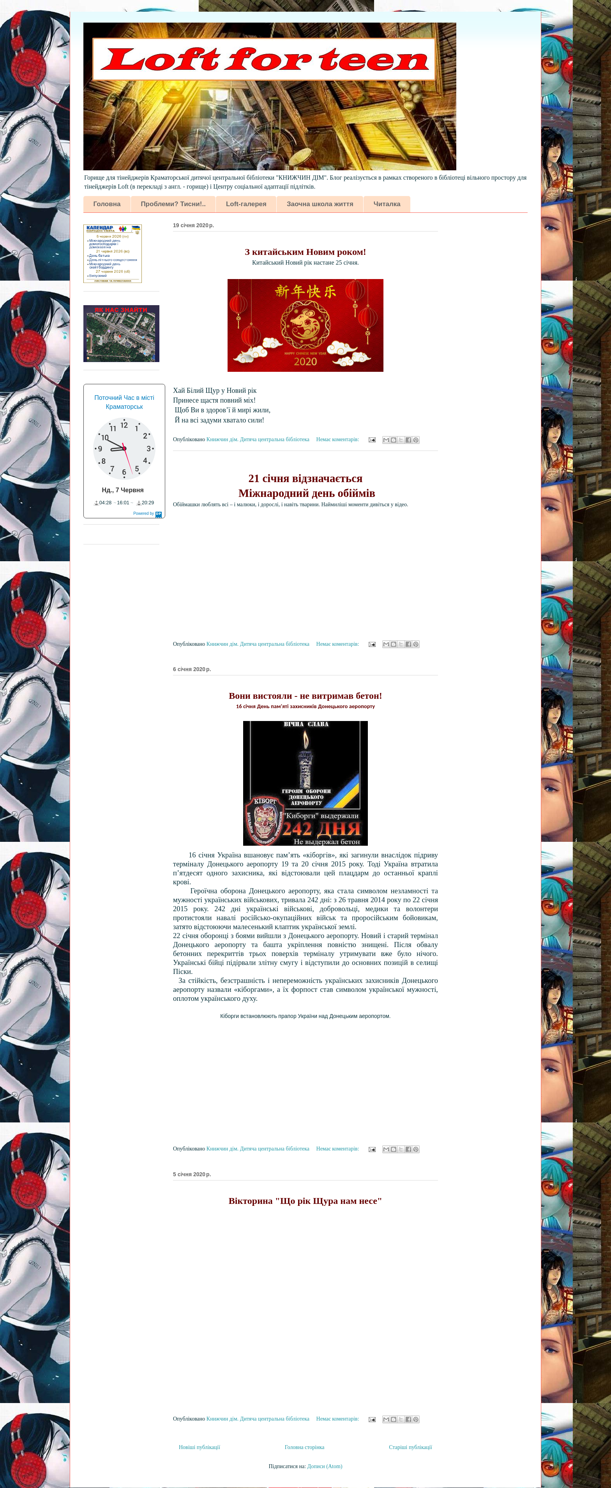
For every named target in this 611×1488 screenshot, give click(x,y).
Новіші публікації (199, 1447)
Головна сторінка (305, 1447)
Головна (107, 204)
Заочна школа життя (320, 204)
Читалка (387, 204)
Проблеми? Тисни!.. (173, 204)
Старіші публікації (410, 1447)
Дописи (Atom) (325, 1466)
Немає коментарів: (338, 439)
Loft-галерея (246, 204)
